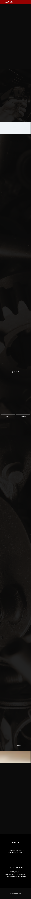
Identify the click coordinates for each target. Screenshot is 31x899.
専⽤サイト (8, 416)
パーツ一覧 (16, 372)
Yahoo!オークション (20, 745)
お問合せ (24, 416)
